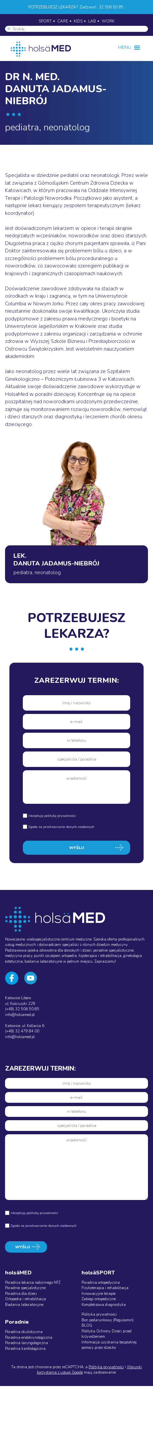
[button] (124, 47)
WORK (108, 21)
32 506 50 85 (111, 7)
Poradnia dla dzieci (21, 1293)
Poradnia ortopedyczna (101, 1282)
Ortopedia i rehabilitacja (25, 1299)
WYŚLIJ (76, 847)
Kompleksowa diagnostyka (104, 1304)
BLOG (87, 1325)
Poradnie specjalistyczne (25, 1287)
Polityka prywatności (99, 1314)
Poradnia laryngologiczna (26, 1342)
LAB (92, 21)
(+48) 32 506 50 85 (22, 1009)
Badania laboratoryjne (24, 1304)
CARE (62, 21)
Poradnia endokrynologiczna (28, 1337)
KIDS (78, 21)
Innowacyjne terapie (98, 1293)
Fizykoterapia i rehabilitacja (105, 1287)
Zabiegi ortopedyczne (99, 1299)
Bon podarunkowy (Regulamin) (108, 1320)
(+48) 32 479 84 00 (22, 1031)
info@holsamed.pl (20, 1014)
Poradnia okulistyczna (24, 1331)
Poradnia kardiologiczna (25, 1348)
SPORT (45, 21)
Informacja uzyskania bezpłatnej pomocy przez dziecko (109, 1345)
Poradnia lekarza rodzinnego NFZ (32, 1282)
